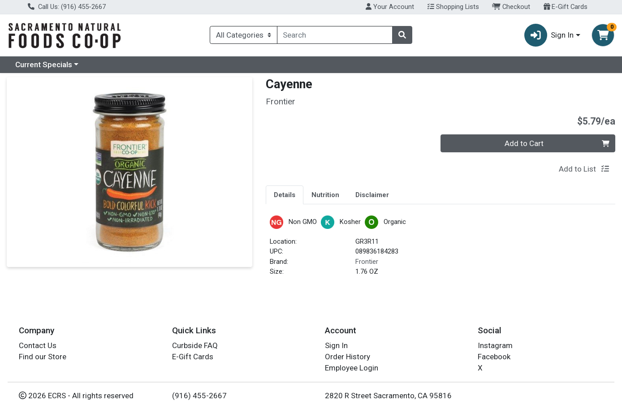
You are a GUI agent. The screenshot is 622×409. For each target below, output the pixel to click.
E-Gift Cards (566, 7)
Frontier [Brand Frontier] (366, 262)
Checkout (511, 7)
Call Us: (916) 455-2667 (67, 7)
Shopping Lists (453, 7)
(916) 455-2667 (199, 395)
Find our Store (42, 356)
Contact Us (37, 345)
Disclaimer (372, 195)
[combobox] (335, 35)
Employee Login (351, 367)
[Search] (335, 35)
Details (284, 195)
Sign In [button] (549, 35)
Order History (347, 356)
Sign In (336, 345)
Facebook (494, 356)
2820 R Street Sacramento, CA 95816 (388, 395)
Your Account (390, 7)
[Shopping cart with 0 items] (603, 35)
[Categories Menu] (243, 35)
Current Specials (43, 64)
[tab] (284, 194)
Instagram (495, 345)
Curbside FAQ (195, 345)
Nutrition (325, 195)
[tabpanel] (440, 250)
